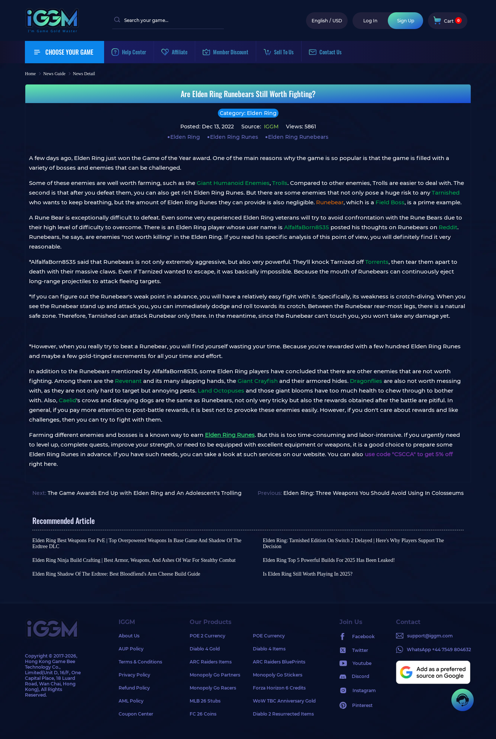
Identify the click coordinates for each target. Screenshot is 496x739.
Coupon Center (136, 714)
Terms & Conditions (140, 662)
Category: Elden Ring (248, 113)
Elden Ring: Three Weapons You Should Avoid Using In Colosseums (373, 493)
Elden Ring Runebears (298, 137)
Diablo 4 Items (269, 649)
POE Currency (269, 636)
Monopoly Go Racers (213, 688)
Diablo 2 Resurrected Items (283, 714)
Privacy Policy (134, 675)
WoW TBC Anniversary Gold (284, 701)
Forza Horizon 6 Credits (279, 688)
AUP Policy (131, 649)
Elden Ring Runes (234, 137)
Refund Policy (134, 688)
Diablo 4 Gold (205, 649)
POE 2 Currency (207, 636)
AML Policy (131, 701)
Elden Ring (185, 137)
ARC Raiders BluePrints (279, 662)
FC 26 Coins (203, 714)
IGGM (270, 126)
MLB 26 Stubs (205, 701)
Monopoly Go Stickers (277, 675)
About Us (129, 636)
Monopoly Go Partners (215, 675)
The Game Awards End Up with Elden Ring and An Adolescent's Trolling (145, 493)
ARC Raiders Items (211, 662)
